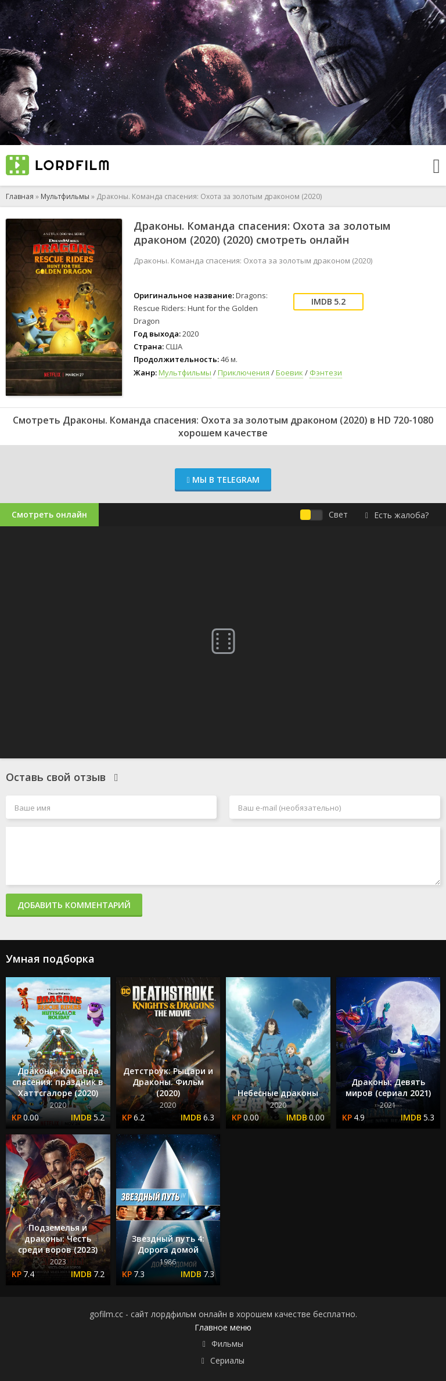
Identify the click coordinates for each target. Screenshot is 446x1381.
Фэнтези (326, 372)
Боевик (289, 372)
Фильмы (227, 1343)
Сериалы (227, 1360)
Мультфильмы (65, 196)
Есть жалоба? (397, 514)
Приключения (243, 372)
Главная (20, 196)
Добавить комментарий (74, 904)
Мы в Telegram (222, 479)
